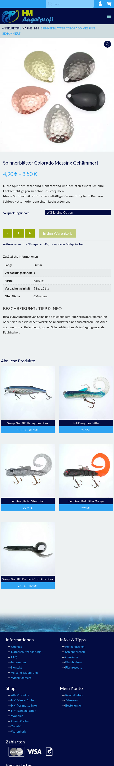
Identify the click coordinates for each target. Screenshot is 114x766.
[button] (107, 44)
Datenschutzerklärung (26, 651)
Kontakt (16, 667)
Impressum (18, 662)
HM (36, 28)
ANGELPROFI (11, 28)
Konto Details (74, 695)
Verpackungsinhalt (16, 213)
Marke (27, 28)
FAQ (14, 657)
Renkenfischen (75, 646)
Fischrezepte (73, 667)
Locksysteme (57, 244)
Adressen (71, 700)
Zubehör (17, 726)
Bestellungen (73, 705)
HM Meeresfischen (23, 700)
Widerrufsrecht (21, 677)
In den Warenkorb (57, 233)
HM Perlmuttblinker (24, 705)
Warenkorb (18, 731)
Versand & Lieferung (24, 672)
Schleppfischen (75, 244)
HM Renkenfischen (23, 710)
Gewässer (71, 657)
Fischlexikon (73, 662)
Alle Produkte (20, 695)
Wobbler (17, 715)
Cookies (16, 646)
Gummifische (19, 721)
